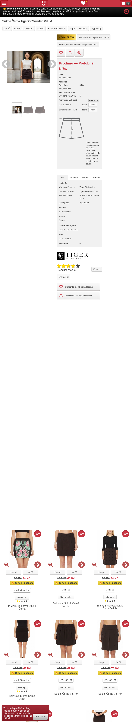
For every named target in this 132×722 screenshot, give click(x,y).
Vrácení (96, 177)
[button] (22, 590)
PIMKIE (21, 597)
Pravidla (74, 177)
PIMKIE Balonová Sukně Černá (22, 607)
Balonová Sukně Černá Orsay (22, 697)
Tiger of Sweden (87, 187)
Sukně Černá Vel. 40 (66, 693)
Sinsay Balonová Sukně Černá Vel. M (110, 607)
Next (51, 63)
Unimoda (65, 597)
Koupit (13, 572)
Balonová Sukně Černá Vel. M (66, 605)
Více (96, 269)
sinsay (110, 597)
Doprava (85, 177)
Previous (5, 63)
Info (62, 177)
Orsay (22, 687)
